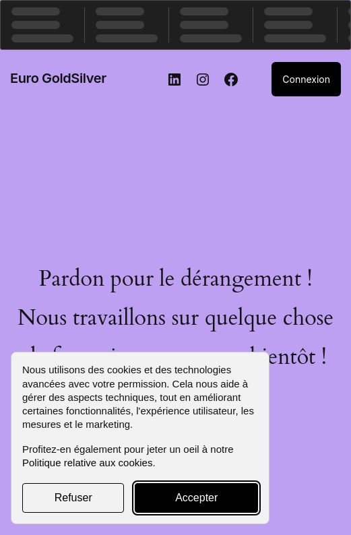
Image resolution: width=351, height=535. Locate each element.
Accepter (196, 497)
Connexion (306, 79)
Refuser (73, 497)
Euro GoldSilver (58, 78)
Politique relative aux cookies (87, 462)
